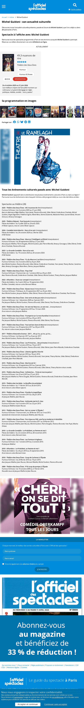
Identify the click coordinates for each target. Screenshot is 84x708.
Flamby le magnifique (33, 392)
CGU (3, 667)
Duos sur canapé (22, 280)
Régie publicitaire (37, 665)
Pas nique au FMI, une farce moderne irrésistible (43, 419)
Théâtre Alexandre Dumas (17, 334)
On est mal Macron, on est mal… (37, 307)
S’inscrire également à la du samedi (24, 564)
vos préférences (57, 697)
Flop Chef (28, 271)
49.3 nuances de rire (32, 208)
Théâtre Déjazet (13, 221)
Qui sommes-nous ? (9, 665)
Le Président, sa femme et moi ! (35, 430)
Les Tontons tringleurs (33, 439)
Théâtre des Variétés (14, 383)
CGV (77, 665)
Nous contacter (23, 665)
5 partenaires (18, 697)
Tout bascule (25, 221)
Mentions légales (13, 667)
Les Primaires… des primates (36, 343)
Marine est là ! (30, 363)
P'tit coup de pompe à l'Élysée (36, 466)
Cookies (24, 667)
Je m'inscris (42, 569)
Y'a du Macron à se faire (34, 259)
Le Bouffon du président (32, 383)
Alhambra (10, 280)
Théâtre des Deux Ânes (26, 65)
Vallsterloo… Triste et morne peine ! (38, 372)
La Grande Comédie (14, 250)
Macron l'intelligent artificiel (36, 239)
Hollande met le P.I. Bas (34, 401)
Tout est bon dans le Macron (36, 325)
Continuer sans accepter (55, 704)
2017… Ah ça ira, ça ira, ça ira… (39, 334)
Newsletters (69, 665)
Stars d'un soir (30, 230)
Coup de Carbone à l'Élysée (35, 457)
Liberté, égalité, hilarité (34, 352)
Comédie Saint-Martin (15, 230)
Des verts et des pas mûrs (35, 298)
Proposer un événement (54, 665)
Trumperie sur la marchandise (36, 316)
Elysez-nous (29, 289)
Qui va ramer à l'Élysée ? (34, 410)
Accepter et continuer (28, 704)
